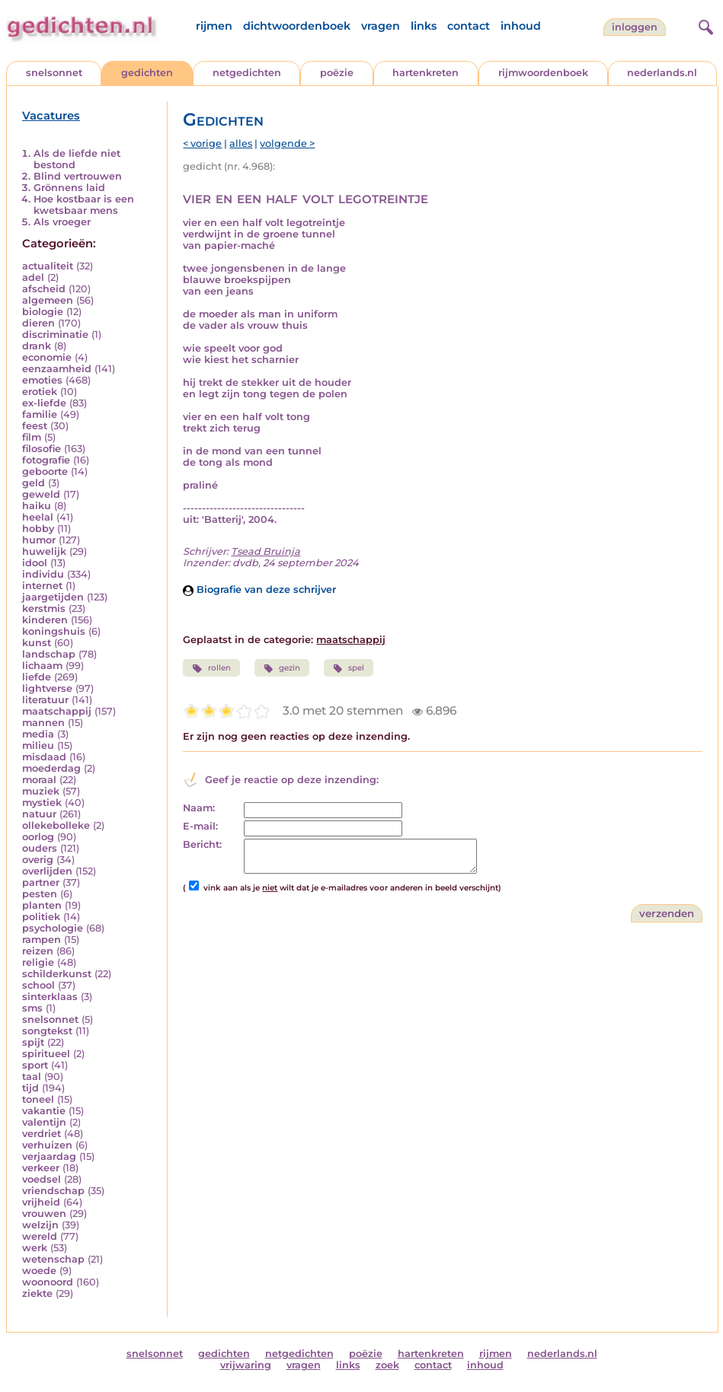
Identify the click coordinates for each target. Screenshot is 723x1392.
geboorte (45, 471)
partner (40, 882)
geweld (41, 494)
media (38, 734)
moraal (39, 779)
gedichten (147, 72)
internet (42, 585)
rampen (41, 939)
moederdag (51, 768)
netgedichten (247, 72)
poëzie (337, 72)
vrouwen (44, 1213)
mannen (43, 722)
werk (34, 1247)
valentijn (44, 1122)
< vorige (202, 143)
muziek (40, 791)
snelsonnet (54, 72)
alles (240, 143)
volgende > (287, 143)
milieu (38, 745)
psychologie (52, 928)
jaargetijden (53, 597)
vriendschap (53, 1190)
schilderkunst (56, 973)
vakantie (44, 1110)
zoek (387, 1365)
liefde (36, 677)
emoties (42, 380)
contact (468, 26)
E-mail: (200, 826)
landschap (48, 654)
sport (35, 1065)
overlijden (47, 871)
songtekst (47, 1031)
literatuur (45, 700)
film (31, 437)
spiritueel (46, 1053)
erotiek (39, 391)
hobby (38, 528)
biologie (42, 311)
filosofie (41, 448)
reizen (37, 951)
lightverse (47, 688)
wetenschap (53, 1259)
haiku (36, 505)
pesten (39, 894)
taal (31, 1076)
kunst (36, 642)
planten (42, 905)
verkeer (40, 1168)
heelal (37, 517)
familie (39, 414)
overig (37, 859)
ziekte (37, 1293)
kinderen (45, 620)
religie (38, 962)
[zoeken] (704, 25)
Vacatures (51, 116)
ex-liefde (44, 403)
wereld (39, 1236)
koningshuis (53, 631)
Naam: (199, 808)
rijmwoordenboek (543, 72)
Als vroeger (62, 222)
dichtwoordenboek (296, 26)
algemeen (47, 300)
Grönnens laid (69, 187)
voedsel (41, 1179)
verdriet (41, 1133)
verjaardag (49, 1156)
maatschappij (56, 711)
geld (33, 483)
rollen (211, 668)
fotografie (46, 460)
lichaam (42, 665)
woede (39, 1270)
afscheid (44, 289)
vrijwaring (245, 1365)
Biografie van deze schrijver (259, 589)
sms (32, 1008)
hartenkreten (425, 72)
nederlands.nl (662, 72)
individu (43, 574)
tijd (30, 1088)
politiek (41, 916)
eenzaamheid (56, 368)
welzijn (40, 1225)
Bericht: (202, 844)
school (38, 985)
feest (34, 426)
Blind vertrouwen (78, 176)
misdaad (44, 757)
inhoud (521, 26)
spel (348, 668)
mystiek (42, 802)
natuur (39, 814)
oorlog (38, 837)
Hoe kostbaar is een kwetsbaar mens (84, 204)
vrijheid (41, 1202)
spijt (33, 1042)
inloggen (634, 27)
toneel (38, 1099)
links (424, 26)
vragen (380, 26)
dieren (38, 323)
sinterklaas (50, 996)
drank (36, 346)
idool (34, 563)
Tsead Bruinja (265, 551)
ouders (39, 848)
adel (33, 277)
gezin (282, 668)
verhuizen (47, 1145)
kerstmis (44, 608)
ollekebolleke (56, 825)
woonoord (47, 1282)
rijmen (214, 26)
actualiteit (47, 266)
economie (47, 357)
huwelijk (44, 551)
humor (39, 540)
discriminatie (55, 334)
